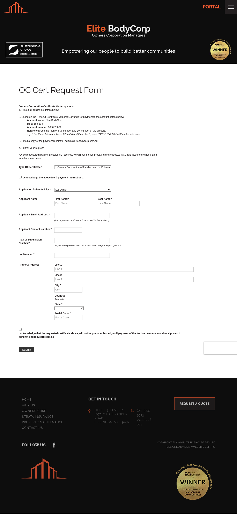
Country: (59, 295)
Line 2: (58, 275)
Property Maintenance (42, 423)
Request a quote (194, 405)
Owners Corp (34, 412)
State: (57, 304)
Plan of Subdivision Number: (30, 241)
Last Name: (104, 199)
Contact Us (32, 429)
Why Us (28, 406)
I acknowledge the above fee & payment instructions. (53, 177)
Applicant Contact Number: (35, 229)
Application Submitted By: (34, 189)
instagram (54, 446)
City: (57, 285)
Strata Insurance (38, 418)
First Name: (61, 199)
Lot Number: (26, 254)
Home (26, 401)
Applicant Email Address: (34, 214)
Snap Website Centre (199, 448)
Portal (212, 6)
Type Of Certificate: (30, 167)
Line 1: (58, 264)
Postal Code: (61, 313)
